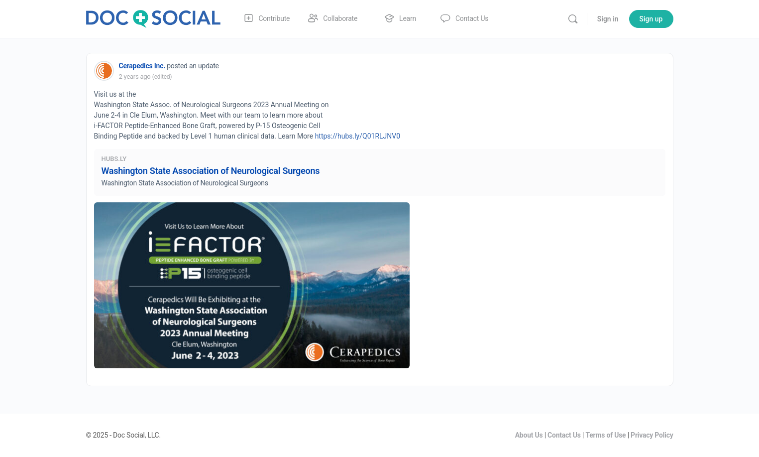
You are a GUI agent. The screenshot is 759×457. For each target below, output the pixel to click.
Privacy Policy (652, 435)
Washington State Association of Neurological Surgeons (211, 170)
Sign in (608, 19)
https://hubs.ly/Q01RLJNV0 (357, 136)
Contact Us (564, 435)
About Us (529, 435)
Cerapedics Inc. (142, 66)
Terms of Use (605, 435)
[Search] (573, 19)
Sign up (651, 19)
